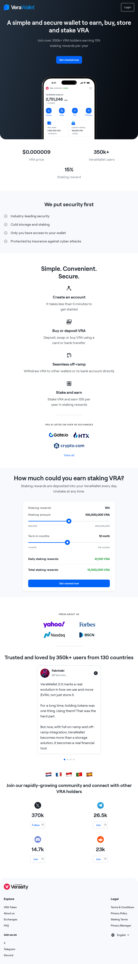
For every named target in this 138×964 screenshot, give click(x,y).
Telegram (9, 949)
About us (9, 913)
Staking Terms (119, 919)
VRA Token (10, 907)
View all (69, 455)
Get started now (69, 60)
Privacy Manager (121, 925)
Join (98, 825)
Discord (8, 955)
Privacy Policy (119, 913)
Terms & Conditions (122, 907)
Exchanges (10, 919)
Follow (36, 825)
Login (127, 7)
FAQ (6, 925)
